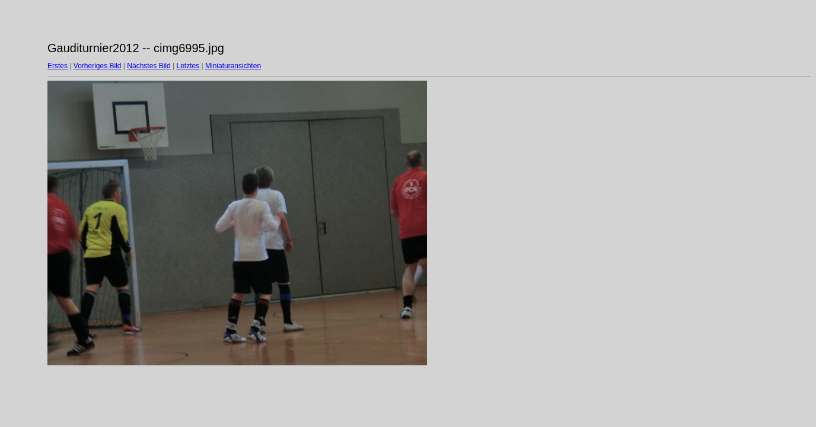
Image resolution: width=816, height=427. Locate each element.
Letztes (188, 66)
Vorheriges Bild (98, 66)
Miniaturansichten (233, 66)
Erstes (57, 66)
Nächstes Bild (148, 66)
